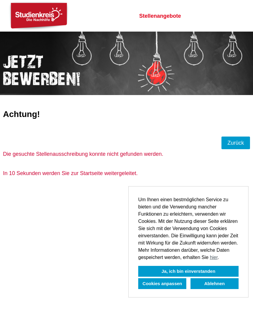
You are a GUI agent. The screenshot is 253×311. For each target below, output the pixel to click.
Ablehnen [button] (214, 283)
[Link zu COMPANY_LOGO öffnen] (39, 16)
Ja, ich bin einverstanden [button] (188, 271)
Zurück (235, 143)
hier (214, 257)
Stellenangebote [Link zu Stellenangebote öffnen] (160, 16)
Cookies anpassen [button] (162, 283)
